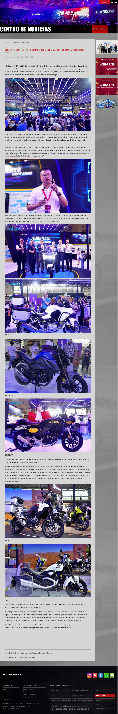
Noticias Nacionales (67, 29)
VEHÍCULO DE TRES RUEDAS (11, 709)
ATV (28, 706)
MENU (104, 2)
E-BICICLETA (21, 706)
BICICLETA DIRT (37, 703)
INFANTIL (5, 706)
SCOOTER (12, 706)
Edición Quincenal (28, 697)
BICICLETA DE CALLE (17, 703)
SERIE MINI (6, 703)
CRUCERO (28, 703)
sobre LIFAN (6, 689)
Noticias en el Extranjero (83, 29)
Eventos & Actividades (100, 29)
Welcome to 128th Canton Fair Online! (22, 657)
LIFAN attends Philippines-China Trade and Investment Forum (30, 653)
